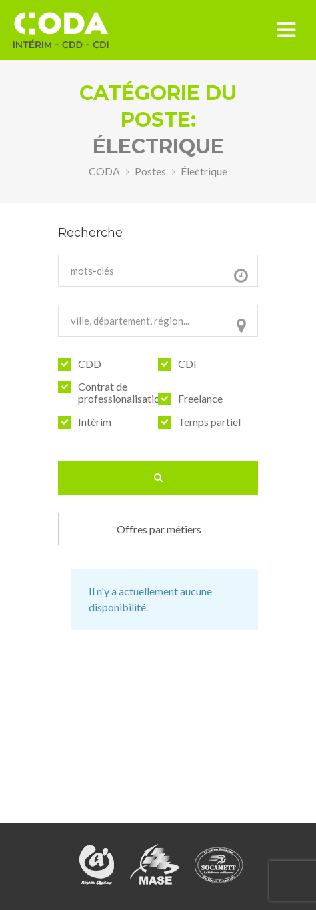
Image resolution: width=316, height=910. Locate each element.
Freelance (200, 399)
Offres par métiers (159, 529)
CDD (89, 364)
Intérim (94, 422)
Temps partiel (209, 422)
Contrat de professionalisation (121, 393)
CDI (187, 364)
